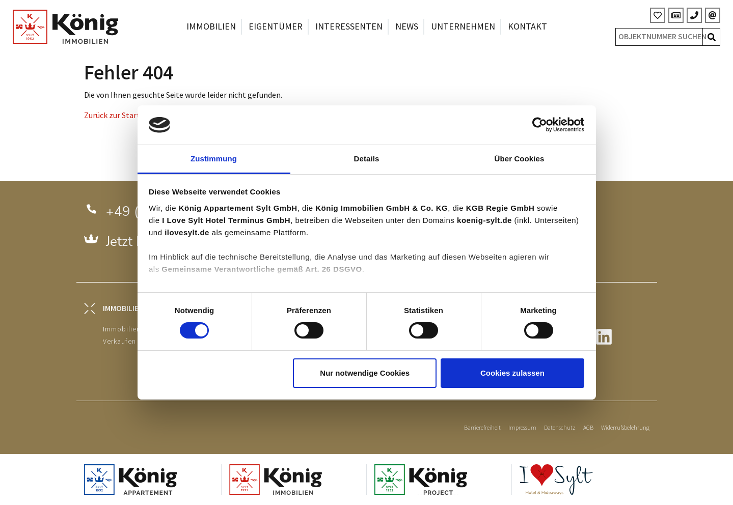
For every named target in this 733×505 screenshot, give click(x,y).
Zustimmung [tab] (214, 158)
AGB (588, 428)
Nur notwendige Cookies (365, 373)
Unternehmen (463, 26)
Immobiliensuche (131, 329)
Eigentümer (276, 26)
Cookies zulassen (512, 373)
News (406, 26)
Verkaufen (119, 341)
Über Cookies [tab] (520, 158)
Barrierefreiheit (482, 428)
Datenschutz (560, 428)
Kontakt (527, 26)
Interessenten (349, 26)
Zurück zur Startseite (120, 116)
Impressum (522, 428)
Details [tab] (366, 158)
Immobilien (211, 26)
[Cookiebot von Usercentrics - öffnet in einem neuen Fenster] (539, 124)
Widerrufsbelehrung (625, 428)
